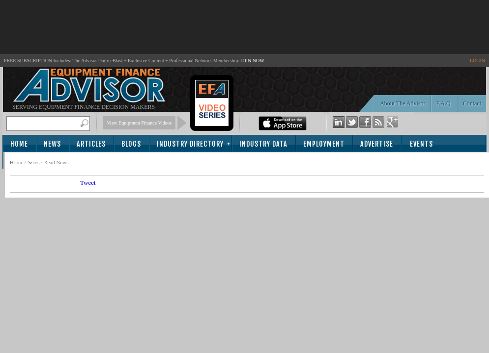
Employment (324, 144)
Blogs (131, 144)
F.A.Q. (444, 103)
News (52, 144)
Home (19, 144)
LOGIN (477, 60)
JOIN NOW (252, 60)
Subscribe (30, 161)
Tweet (88, 182)
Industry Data (263, 144)
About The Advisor (402, 103)
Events (421, 144)
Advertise (376, 144)
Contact (472, 103)
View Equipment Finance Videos (139, 123)
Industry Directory (190, 144)
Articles (91, 144)
